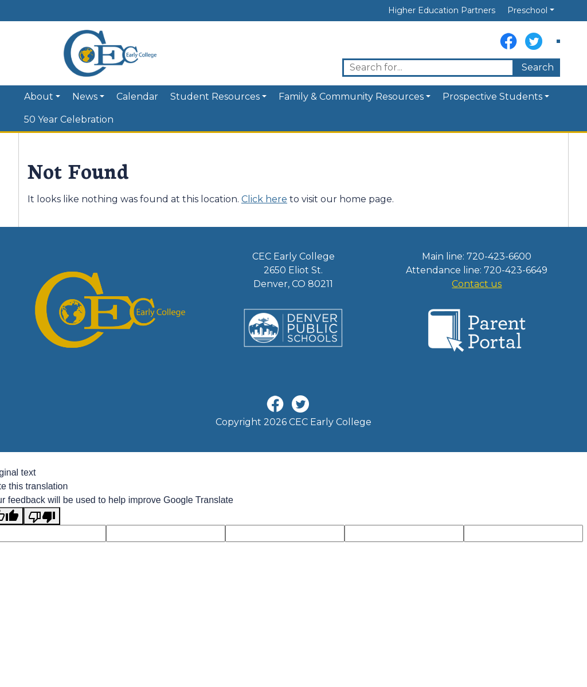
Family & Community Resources (351, 96)
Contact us (477, 283)
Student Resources (215, 96)
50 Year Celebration (69, 119)
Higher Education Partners (441, 10)
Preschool (527, 10)
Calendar (137, 96)
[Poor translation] (42, 516)
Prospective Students (492, 96)
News (84, 96)
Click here (264, 199)
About (38, 96)
